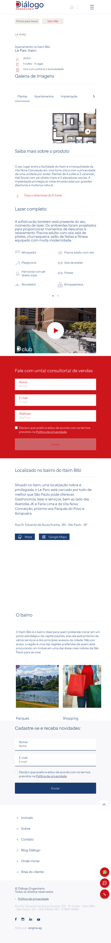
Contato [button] (24, 839)
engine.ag (35, 928)
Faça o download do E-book (38, 195)
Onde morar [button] (27, 861)
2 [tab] (58, 296)
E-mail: (23, 398)
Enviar (55, 788)
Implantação (69, 96)
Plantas (22, 96)
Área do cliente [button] (29, 872)
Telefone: (25, 413)
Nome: (23, 382)
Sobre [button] (22, 828)
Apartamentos (44, 96)
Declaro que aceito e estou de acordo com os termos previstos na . (54, 430)
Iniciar (55, 444)
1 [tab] (53, 296)
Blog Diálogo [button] (27, 850)
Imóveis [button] (24, 817)
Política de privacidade (51, 432)
